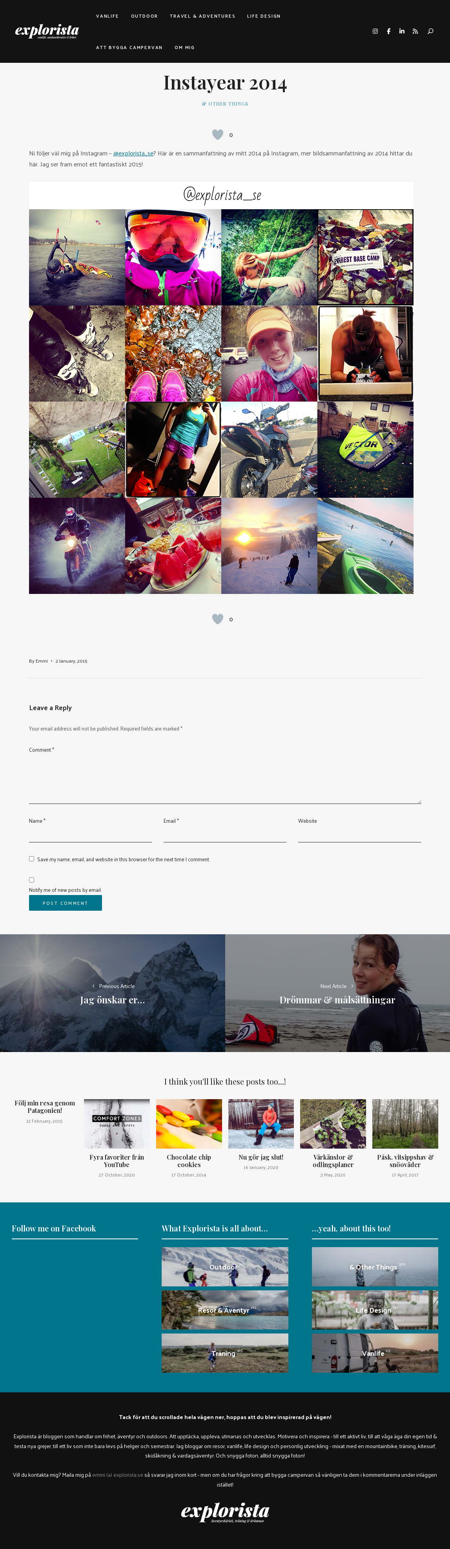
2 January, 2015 (71, 660)
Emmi (42, 660)
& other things (225, 103)
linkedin (401, 31)
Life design (264, 15)
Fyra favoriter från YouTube (116, 1161)
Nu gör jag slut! (261, 1157)
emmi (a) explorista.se (117, 1474)
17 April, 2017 (405, 1174)
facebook (388, 31)
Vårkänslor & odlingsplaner (333, 1161)
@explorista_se (133, 153)
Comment (41, 749)
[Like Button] (218, 135)
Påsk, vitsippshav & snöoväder (405, 1161)
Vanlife (107, 15)
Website (307, 820)
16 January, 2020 (261, 1167)
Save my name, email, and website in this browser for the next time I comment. (123, 859)
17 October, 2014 (188, 1174)
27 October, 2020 (117, 1174)
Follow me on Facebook (54, 1228)
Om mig (185, 47)
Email (171, 820)
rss (415, 31)
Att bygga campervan (129, 47)
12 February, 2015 (44, 1120)
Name (37, 820)
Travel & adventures (202, 15)
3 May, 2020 (333, 1174)
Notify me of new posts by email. (65, 889)
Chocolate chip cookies (189, 1161)
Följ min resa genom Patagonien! (45, 1106)
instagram (375, 31)
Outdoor (145, 15)
